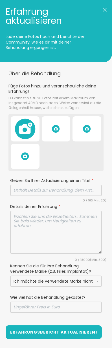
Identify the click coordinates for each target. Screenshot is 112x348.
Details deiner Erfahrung (35, 206)
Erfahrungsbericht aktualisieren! (53, 332)
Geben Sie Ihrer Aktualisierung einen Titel (51, 180)
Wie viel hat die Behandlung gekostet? (47, 297)
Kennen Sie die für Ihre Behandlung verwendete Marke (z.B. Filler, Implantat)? (50, 268)
